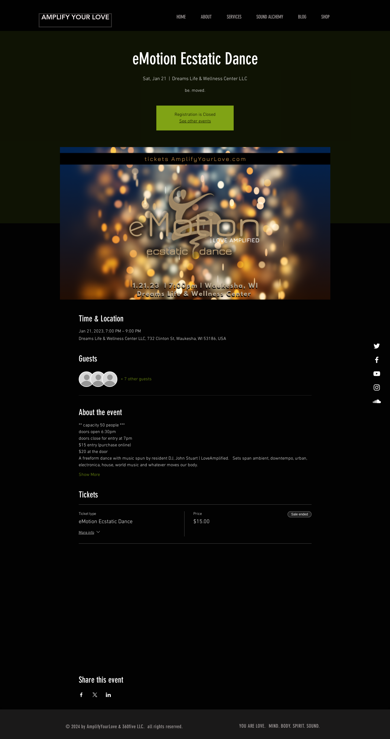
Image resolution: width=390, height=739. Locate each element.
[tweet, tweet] (377, 346)
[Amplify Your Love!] (377, 360)
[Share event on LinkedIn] (108, 695)
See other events (195, 121)
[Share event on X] (95, 695)
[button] (234, 17)
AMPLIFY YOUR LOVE (75, 17)
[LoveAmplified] (377, 401)
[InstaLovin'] (377, 387)
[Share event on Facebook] (81, 695)
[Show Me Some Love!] (377, 374)
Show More (89, 475)
